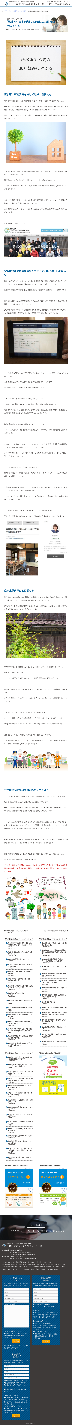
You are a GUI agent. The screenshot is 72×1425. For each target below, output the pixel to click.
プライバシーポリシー (53, 1269)
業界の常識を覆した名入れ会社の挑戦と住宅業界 (16, 932)
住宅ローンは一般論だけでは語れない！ (54, 967)
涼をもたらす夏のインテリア (22, 1136)
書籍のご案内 (6, 1269)
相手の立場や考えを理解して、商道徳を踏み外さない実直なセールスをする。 (20, 945)
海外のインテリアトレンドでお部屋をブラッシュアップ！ (20, 1072)
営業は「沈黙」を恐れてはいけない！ (54, 1028)
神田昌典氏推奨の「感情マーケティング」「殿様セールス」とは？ (54, 960)
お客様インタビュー (61, 1267)
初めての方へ (12, 1262)
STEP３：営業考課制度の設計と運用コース (41, 1267)
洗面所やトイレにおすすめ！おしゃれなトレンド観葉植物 (20, 1065)
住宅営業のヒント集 (23, 1262)
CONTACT (36, 1225)
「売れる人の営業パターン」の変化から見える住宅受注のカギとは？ (54, 1014)
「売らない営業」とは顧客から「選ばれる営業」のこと (54, 996)
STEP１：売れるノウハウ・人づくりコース (53, 1264)
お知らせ (33, 1269)
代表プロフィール (17, 1269)
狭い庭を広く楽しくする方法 (22, 1157)
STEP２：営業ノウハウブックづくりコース (15, 1267)
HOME (4, 1262)
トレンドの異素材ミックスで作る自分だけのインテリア (20, 1079)
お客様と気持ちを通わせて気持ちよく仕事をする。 (20, 1037)
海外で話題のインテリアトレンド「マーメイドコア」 (20, 1087)
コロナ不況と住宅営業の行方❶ (56, 1007)
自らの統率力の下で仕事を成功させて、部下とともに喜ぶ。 (20, 987)
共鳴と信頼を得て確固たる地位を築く (20, 1008)
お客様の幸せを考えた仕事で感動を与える (20, 953)
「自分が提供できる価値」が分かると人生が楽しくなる (54, 974)
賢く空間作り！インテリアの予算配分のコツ (20, 1115)
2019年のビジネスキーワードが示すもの (20, 994)
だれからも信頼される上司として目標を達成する (20, 980)
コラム (19, 29)
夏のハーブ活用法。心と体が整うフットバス (20, 1101)
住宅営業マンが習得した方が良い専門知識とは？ (54, 1021)
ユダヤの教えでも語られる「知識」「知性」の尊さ (54, 944)
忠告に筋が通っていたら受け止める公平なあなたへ (20, 1044)
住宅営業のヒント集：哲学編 (30, 29)
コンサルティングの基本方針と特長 (28, 1264)
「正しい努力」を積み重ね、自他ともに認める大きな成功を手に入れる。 (20, 1030)
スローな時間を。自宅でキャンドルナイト (20, 1130)
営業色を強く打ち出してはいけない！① (54, 989)
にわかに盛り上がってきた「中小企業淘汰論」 (20, 965)
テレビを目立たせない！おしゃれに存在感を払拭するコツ (20, 1058)
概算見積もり (51, 1002)
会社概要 (26, 1269)
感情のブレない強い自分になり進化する (20, 1015)
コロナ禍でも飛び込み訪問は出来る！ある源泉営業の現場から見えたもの (54, 952)
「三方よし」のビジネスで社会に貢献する (20, 973)
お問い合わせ (41, 1269)
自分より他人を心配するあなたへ (20, 1001)
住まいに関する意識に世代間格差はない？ (55, 932)
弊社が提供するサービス (10, 1264)
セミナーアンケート (50, 1262)
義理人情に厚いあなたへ (20, 959)
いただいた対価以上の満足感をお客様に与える (20, 1023)
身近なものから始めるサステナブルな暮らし (20, 1142)
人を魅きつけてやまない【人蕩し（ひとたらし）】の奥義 (54, 981)
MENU (2, 4)
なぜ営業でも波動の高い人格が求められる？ (54, 1035)
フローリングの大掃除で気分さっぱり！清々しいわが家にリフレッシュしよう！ (20, 1150)
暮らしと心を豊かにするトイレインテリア (20, 1122)
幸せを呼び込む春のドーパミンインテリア (20, 1108)
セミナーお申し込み (36, 1262)
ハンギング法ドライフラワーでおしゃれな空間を (20, 1094)
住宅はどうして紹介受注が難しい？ (54, 1042)
